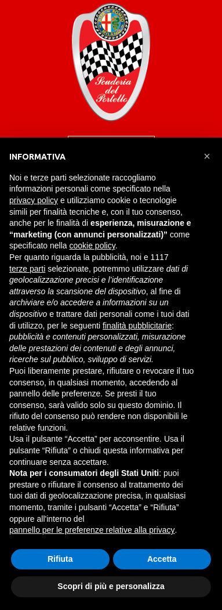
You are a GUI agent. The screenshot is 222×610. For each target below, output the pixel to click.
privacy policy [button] (33, 200)
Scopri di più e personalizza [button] (110, 586)
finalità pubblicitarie (137, 325)
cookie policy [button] (92, 245)
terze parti (27, 268)
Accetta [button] (162, 559)
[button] (207, 156)
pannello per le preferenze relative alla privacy (92, 530)
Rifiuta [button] (60, 559)
